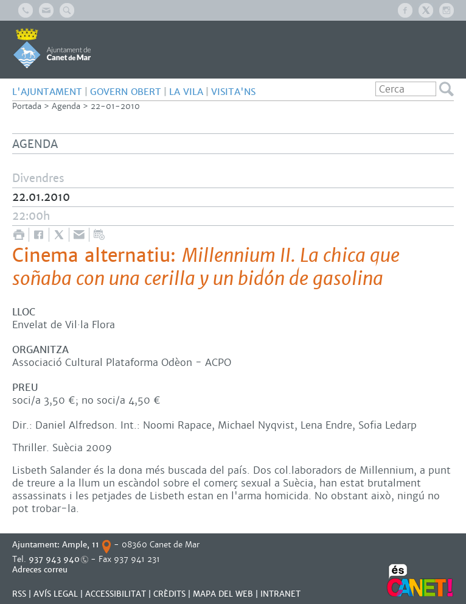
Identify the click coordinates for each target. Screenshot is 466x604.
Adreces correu (41, 569)
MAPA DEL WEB (223, 594)
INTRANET (280, 594)
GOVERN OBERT (125, 91)
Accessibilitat (115, 594)
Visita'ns (233, 91)
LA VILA (186, 91)
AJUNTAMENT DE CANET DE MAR (52, 48)
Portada (26, 106)
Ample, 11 (80, 544)
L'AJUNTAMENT (47, 91)
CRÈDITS (169, 594)
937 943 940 (54, 559)
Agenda (66, 106)
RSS (19, 594)
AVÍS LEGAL (55, 594)
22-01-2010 (115, 106)
